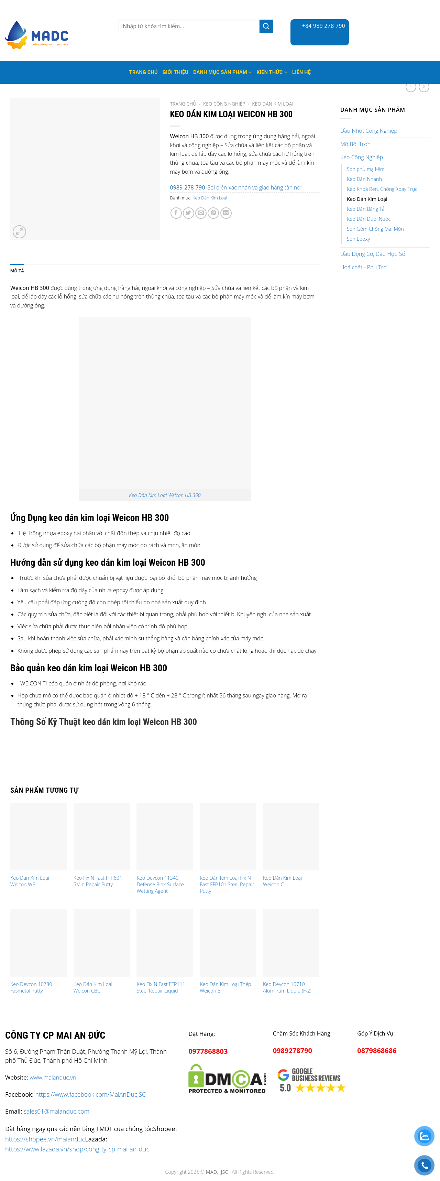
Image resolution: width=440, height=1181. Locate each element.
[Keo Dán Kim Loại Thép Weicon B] (228, 943)
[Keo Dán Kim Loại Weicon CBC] (102, 943)
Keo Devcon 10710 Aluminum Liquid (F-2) (287, 987)
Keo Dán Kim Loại (367, 199)
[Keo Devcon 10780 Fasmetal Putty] (38, 943)
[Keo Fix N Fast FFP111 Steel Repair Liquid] (164, 943)
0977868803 (208, 1051)
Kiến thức (271, 72)
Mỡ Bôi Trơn (355, 144)
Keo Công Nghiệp (361, 157)
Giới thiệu (175, 72)
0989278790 (292, 1050)
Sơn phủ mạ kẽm (365, 169)
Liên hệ (301, 72)
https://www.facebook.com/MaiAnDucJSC (90, 1094)
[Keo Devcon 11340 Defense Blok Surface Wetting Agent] (164, 837)
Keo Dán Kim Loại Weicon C (282, 881)
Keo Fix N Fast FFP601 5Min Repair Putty (98, 881)
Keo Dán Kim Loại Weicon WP (29, 881)
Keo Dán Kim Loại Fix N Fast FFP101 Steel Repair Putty (227, 884)
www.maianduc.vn (53, 1077)
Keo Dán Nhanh (364, 179)
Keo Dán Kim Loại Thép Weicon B (225, 987)
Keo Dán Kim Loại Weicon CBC (93, 987)
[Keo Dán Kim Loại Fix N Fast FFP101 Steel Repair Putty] (228, 837)
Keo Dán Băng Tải (366, 209)
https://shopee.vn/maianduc (45, 1139)
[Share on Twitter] (188, 213)
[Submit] (266, 26)
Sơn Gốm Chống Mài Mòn (375, 229)
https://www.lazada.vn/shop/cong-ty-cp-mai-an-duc (77, 1149)
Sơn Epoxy (358, 239)
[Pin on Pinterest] (213, 213)
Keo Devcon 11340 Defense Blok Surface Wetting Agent (160, 884)
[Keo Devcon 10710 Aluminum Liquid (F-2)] (291, 943)
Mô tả (17, 270)
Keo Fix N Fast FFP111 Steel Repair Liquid (160, 987)
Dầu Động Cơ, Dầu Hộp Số (372, 254)
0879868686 (376, 1050)
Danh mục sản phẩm (222, 72)
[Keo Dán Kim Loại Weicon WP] (38, 837)
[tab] (17, 271)
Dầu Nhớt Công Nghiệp (368, 130)
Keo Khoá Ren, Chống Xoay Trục (382, 189)
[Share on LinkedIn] (226, 213)
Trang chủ (183, 103)
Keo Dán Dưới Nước (368, 219)
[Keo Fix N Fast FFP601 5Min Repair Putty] (102, 837)
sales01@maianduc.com (56, 1111)
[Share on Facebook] (176, 213)
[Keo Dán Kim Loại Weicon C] (291, 837)
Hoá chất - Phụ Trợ (363, 267)
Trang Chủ (143, 72)
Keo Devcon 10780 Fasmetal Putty (31, 987)
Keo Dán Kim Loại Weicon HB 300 (164, 495)
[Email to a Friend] (201, 213)
